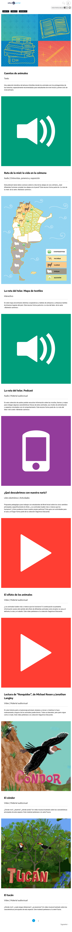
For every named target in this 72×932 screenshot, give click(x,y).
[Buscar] (63, 3)
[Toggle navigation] (1, 1)
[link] (68, 3)
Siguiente (64, 924)
